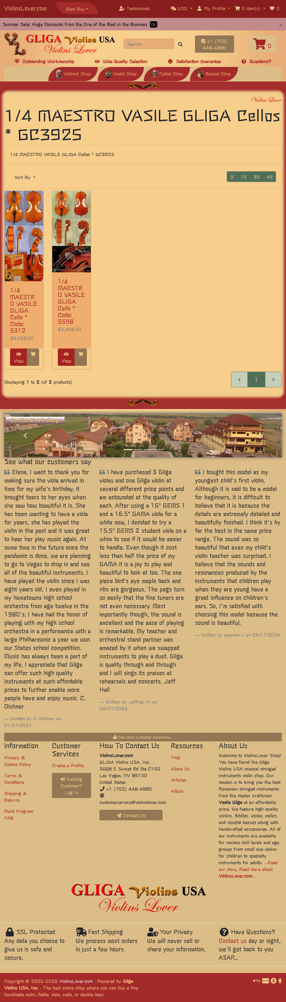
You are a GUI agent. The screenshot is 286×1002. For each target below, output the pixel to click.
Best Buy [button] (75, 8)
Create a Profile (68, 765)
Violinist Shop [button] (73, 73)
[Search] (149, 44)
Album (177, 790)
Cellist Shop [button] (167, 73)
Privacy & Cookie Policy (17, 760)
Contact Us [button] (131, 815)
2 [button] (231, 176)
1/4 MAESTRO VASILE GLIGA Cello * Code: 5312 (23, 310)
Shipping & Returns (15, 796)
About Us (180, 768)
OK (153, 24)
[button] (181, 8)
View (18, 358)
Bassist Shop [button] (214, 73)
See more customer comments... (143, 737)
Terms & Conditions (14, 778)
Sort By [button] (23, 177)
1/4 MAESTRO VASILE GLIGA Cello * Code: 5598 (71, 301)
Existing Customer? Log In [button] (71, 785)
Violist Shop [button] (121, 73)
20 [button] (257, 176)
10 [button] (243, 176)
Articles (178, 779)
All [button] (269, 176)
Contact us (233, 940)
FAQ (175, 757)
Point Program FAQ (18, 814)
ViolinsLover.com (25, 8)
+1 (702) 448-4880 (214, 44)
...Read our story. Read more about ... (248, 869)
